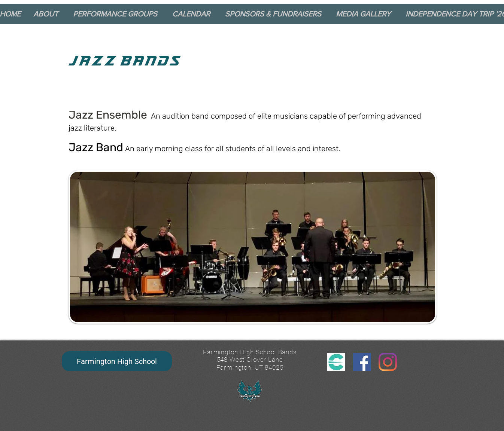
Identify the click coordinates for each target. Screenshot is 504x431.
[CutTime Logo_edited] (336, 362)
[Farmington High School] (117, 361)
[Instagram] (388, 362)
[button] (48, 13)
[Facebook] (362, 362)
